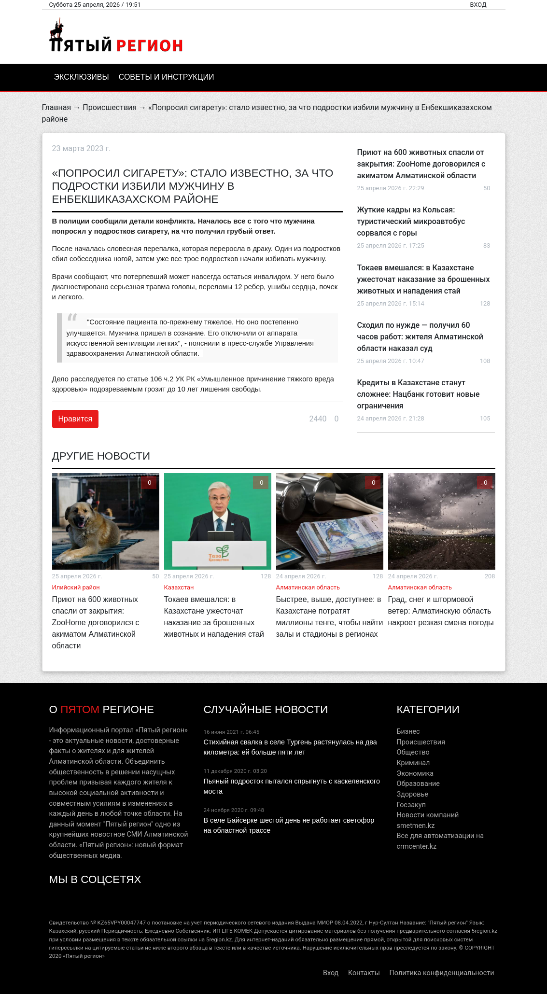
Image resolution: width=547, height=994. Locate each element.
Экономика (415, 774)
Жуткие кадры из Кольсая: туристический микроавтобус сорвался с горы (411, 221)
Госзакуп (410, 805)
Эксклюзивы (81, 77)
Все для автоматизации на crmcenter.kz (440, 841)
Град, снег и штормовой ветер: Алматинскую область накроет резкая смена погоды (441, 611)
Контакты (364, 973)
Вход (478, 4)
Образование (417, 784)
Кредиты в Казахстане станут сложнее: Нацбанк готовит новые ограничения (418, 394)
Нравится (75, 419)
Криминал (413, 763)
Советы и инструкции (166, 77)
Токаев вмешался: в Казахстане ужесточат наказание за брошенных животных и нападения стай (423, 279)
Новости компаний (427, 815)
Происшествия (110, 107)
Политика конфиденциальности (442, 973)
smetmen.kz (415, 826)
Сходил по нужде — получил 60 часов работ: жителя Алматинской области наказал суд (420, 337)
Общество (412, 752)
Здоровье (412, 794)
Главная (56, 107)
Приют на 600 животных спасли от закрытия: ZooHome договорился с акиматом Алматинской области (421, 164)
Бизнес (408, 732)
